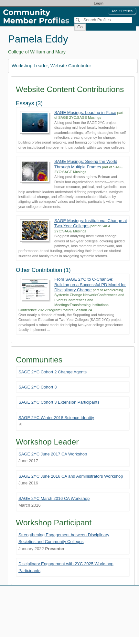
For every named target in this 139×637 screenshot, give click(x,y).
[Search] (103, 20)
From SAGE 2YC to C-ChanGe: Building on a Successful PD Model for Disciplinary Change (90, 284)
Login (98, 3)
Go (79, 27)
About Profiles (122, 11)
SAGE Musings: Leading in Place (85, 112)
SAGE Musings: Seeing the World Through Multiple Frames (85, 164)
